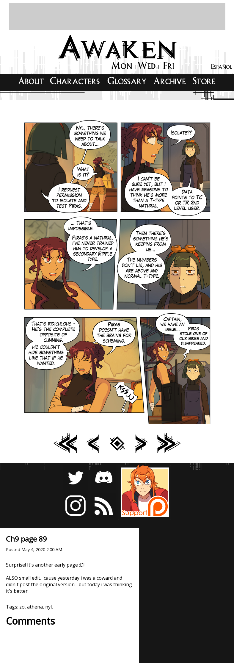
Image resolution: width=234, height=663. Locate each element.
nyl (48, 606)
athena (35, 606)
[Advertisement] (117, 16)
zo (22, 606)
